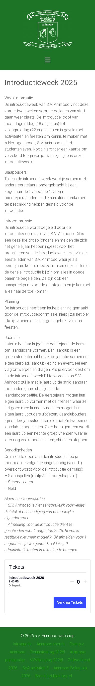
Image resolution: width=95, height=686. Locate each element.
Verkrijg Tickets (70, 602)
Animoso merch (51, 644)
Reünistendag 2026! (47, 652)
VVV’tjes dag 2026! (46, 660)
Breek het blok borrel (53, 676)
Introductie (22, 644)
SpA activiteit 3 (35, 668)
